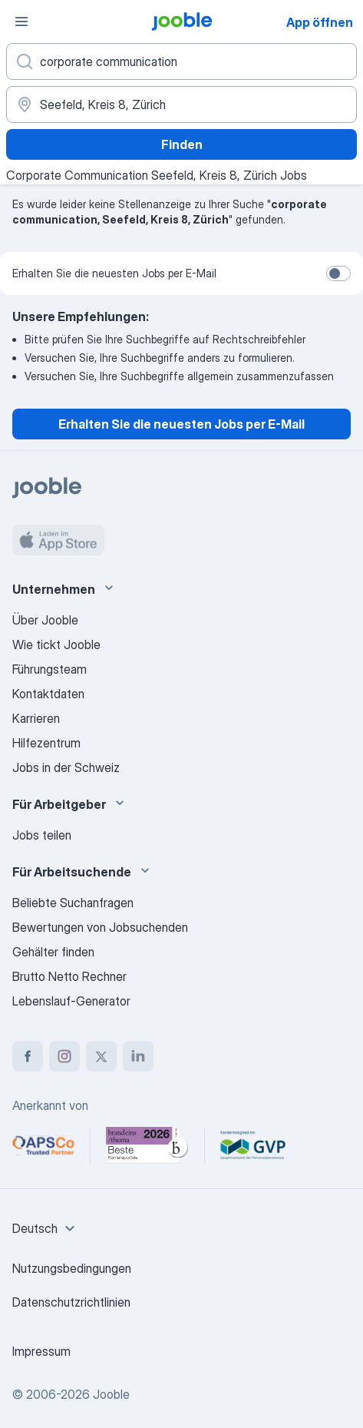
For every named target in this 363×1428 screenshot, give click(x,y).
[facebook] (27, 1056)
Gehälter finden (53, 951)
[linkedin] (138, 1056)
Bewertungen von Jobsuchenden (100, 927)
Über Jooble (45, 620)
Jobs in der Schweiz (66, 767)
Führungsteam (49, 669)
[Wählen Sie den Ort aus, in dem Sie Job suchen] (181, 104)
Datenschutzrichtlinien (71, 1302)
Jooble (111, 1394)
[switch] (338, 273)
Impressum (41, 1351)
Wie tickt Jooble (56, 644)
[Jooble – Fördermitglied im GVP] (252, 1145)
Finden (182, 144)
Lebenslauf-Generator (71, 1001)
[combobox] (45, 1228)
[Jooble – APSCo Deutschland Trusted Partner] (43, 1145)
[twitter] (101, 1056)
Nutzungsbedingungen (71, 1268)
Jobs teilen (41, 835)
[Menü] (21, 21)
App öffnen (319, 22)
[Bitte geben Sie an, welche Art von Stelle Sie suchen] (181, 61)
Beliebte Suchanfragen (73, 902)
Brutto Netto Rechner (69, 976)
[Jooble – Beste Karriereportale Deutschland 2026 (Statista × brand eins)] (147, 1145)
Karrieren (36, 718)
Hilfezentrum (46, 742)
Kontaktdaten (48, 693)
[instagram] (64, 1056)
